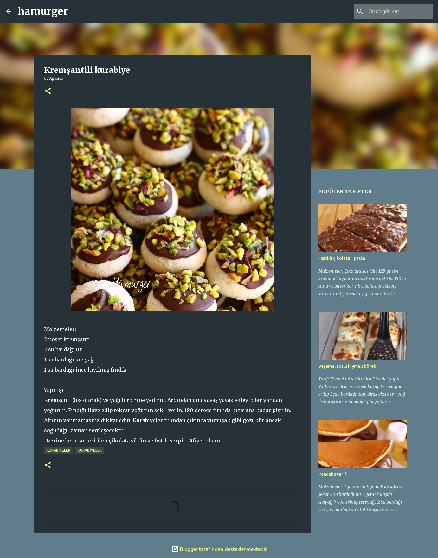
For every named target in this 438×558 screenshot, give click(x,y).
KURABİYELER (90, 450)
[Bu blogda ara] (399, 11)
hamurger (43, 11)
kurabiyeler (58, 450)
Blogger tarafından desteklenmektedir (219, 549)
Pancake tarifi (333, 474)
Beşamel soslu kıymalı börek (347, 366)
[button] (48, 91)
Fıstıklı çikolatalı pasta (341, 258)
